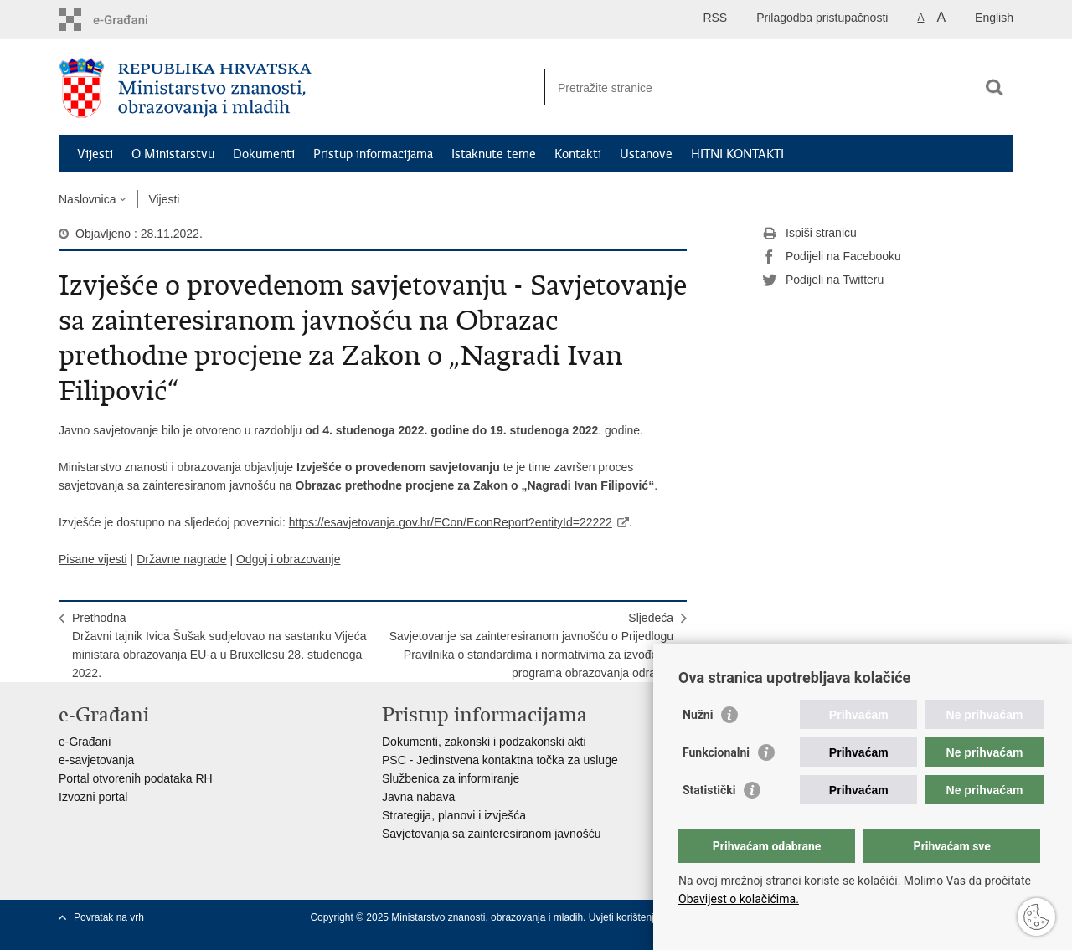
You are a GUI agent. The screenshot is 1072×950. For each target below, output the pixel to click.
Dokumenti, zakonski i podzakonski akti (484, 741)
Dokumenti (264, 154)
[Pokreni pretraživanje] (994, 87)
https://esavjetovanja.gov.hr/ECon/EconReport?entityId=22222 (450, 522)
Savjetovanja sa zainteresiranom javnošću (491, 833)
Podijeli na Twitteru (823, 280)
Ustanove (646, 154)
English (994, 17)
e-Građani (85, 741)
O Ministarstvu (172, 154)
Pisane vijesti (93, 559)
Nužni (698, 714)
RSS (715, 17)
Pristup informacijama (373, 154)
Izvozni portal (93, 797)
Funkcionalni (716, 752)
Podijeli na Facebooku (831, 256)
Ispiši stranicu (809, 233)
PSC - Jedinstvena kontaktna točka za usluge (500, 760)
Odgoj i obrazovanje (288, 559)
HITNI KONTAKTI (737, 154)
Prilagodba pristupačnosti (822, 17)
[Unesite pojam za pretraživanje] (760, 87)
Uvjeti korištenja (625, 917)
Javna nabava (418, 797)
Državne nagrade (181, 559)
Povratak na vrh (109, 917)
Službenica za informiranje (450, 778)
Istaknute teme (493, 154)
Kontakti (577, 154)
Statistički (709, 790)
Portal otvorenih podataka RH (136, 778)
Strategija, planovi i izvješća (454, 815)
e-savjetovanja (96, 760)
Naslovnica (87, 199)
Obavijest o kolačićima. (738, 899)
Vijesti (95, 154)
